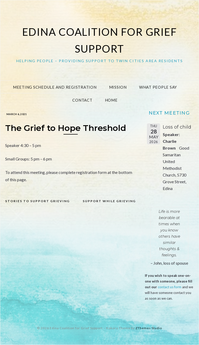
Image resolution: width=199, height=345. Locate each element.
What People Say (158, 87)
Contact (82, 100)
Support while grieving (109, 201)
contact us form (169, 287)
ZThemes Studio (149, 328)
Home (111, 100)
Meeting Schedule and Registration (55, 87)
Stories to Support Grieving (37, 201)
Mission (118, 87)
